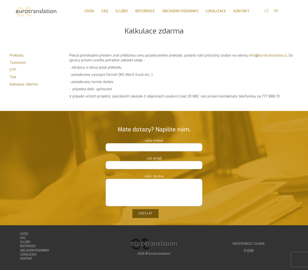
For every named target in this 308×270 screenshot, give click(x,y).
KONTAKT (26, 259)
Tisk (13, 77)
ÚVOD (24, 234)
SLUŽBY (25, 242)
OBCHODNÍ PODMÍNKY (34, 250)
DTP (13, 70)
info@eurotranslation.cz (268, 55)
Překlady (17, 55)
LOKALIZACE (28, 255)
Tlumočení (18, 62)
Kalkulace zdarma (24, 84)
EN (276, 11)
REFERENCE (28, 246)
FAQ (23, 238)
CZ (266, 11)
